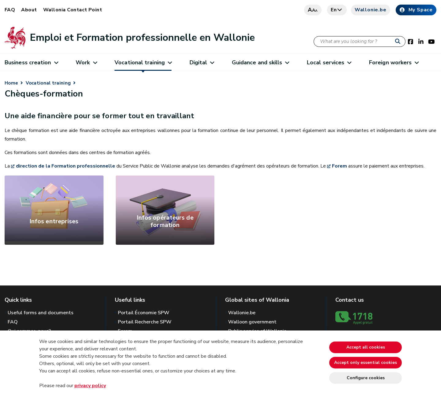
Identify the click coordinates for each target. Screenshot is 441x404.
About (29, 9)
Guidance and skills (260, 62)
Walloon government (252, 322)
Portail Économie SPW (143, 313)
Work (86, 62)
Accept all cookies (365, 347)
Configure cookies (366, 378)
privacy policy (90, 385)
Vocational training (143, 62)
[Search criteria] (359, 41)
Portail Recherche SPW (145, 322)
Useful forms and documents (41, 313)
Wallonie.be (370, 9)
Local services (329, 62)
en (337, 9)
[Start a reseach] (399, 41)
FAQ (10, 9)
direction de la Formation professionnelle (66, 166)
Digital (202, 62)
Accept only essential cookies (365, 362)
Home (11, 83)
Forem (339, 166)
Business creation (31, 62)
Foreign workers (394, 62)
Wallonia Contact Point (72, 9)
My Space (416, 9)
